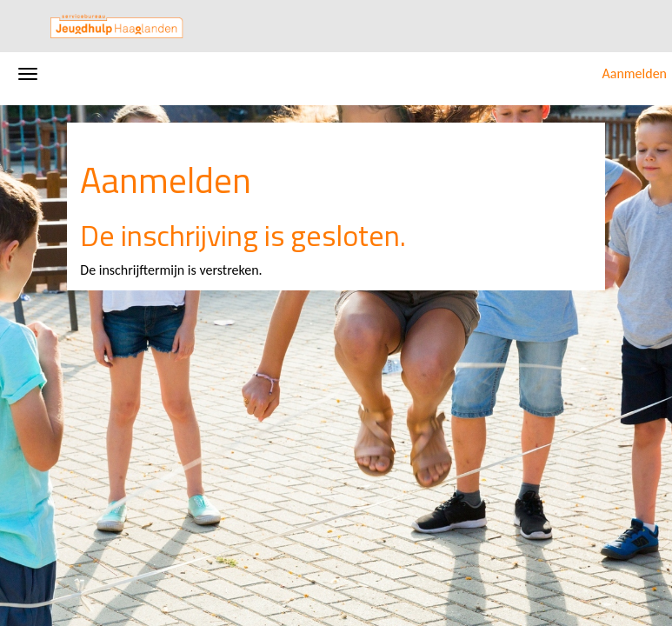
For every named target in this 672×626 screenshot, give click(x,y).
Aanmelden (634, 73)
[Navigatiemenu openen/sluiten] (28, 74)
